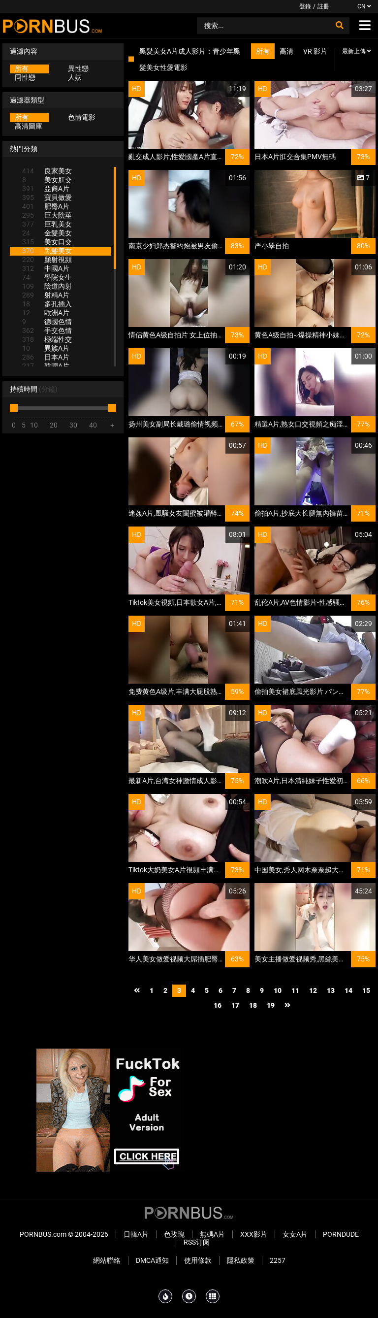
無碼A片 (212, 1234)
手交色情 (47, 330)
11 (295, 990)
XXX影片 (253, 1234)
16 (217, 1005)
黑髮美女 (47, 251)
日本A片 (45, 357)
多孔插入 (47, 304)
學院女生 (47, 277)
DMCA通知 (152, 1260)
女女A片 (295, 1234)
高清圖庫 (28, 126)
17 (235, 1005)
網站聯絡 (107, 1260)
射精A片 (45, 295)
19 (271, 1005)
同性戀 (25, 77)
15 (366, 990)
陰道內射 (47, 286)
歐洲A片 (45, 313)
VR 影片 (315, 51)
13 (331, 990)
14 (348, 990)
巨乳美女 (47, 224)
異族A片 (45, 348)
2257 (277, 1260)
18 (253, 1005)
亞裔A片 (45, 189)
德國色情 (47, 322)
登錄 (305, 6)
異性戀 (78, 68)
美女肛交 (47, 180)
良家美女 (47, 171)
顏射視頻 (47, 260)
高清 (286, 51)
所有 (22, 68)
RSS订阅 (197, 1242)
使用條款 (198, 1260)
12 (313, 990)
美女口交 (47, 242)
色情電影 (81, 117)
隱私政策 (240, 1260)
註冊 (323, 6)
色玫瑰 (174, 1234)
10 (278, 990)
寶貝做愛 (47, 197)
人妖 (75, 77)
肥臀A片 (45, 206)
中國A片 (45, 268)
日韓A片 (136, 1234)
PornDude (341, 1234)
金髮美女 (47, 233)
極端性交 (47, 339)
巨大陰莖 (47, 215)
